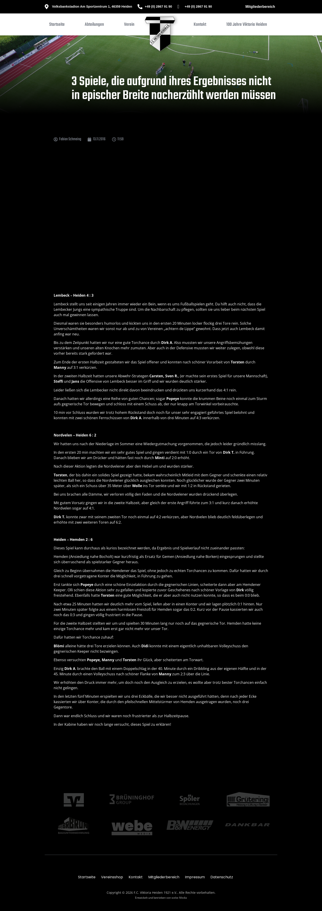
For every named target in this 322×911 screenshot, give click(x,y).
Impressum (195, 877)
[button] (94, 25)
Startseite (86, 877)
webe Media (179, 898)
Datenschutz (221, 877)
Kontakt (136, 877)
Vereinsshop (112, 877)
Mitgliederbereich (260, 7)
